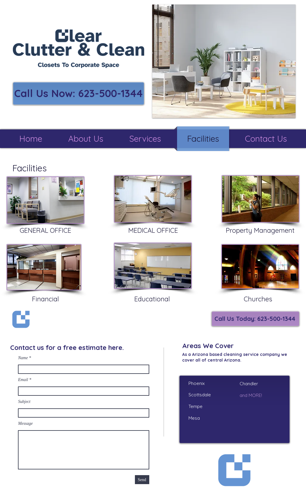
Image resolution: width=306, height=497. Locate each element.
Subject (24, 402)
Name (23, 358)
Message (25, 424)
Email (23, 380)
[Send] (142, 479)
